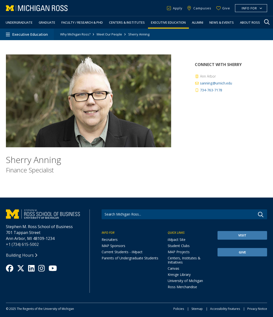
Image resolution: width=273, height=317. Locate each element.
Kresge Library (179, 274)
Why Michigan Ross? (75, 34)
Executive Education (168, 22)
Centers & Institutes (127, 22)
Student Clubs (179, 245)
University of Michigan (185, 280)
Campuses (202, 8)
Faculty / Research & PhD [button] (82, 22)
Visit (242, 235)
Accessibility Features (225, 309)
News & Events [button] (221, 22)
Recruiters (110, 239)
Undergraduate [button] (19, 22)
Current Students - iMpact (122, 252)
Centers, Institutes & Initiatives (184, 260)
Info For (249, 8)
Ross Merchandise (182, 286)
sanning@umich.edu (213, 83)
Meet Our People (109, 34)
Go (260, 214)
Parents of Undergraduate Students (130, 258)
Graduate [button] (47, 22)
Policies (178, 309)
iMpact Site (176, 239)
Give (226, 8)
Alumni (197, 22)
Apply (177, 8)
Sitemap (197, 309)
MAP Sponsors (113, 245)
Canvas (173, 268)
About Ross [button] (250, 22)
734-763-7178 (208, 90)
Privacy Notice (257, 309)
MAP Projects (179, 252)
